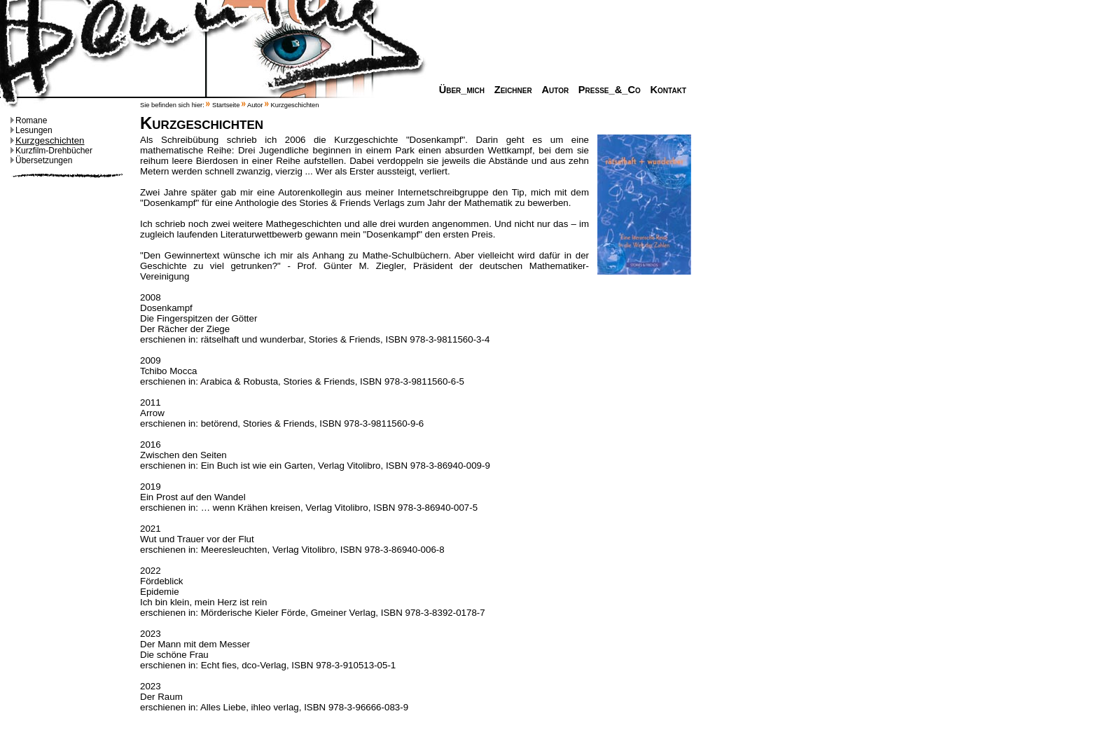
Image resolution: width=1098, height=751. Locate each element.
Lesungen (32, 130)
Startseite (225, 105)
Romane (29, 120)
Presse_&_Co (606, 89)
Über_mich (458, 89)
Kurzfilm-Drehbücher (51, 151)
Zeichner (509, 89)
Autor (551, 89)
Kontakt (664, 89)
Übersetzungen (41, 160)
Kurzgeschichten (48, 140)
